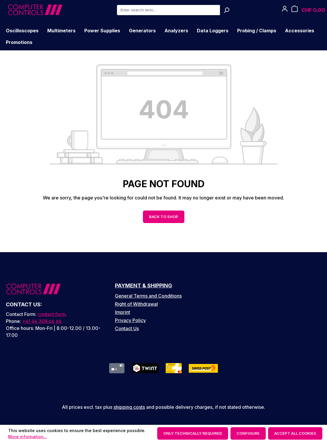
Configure (248, 433)
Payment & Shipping (143, 285)
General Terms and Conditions (148, 296)
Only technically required (192, 433)
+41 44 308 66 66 (42, 321)
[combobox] (168, 10)
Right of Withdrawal (136, 304)
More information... (27, 436)
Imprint (122, 312)
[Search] (226, 10)
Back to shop (163, 216)
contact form (52, 314)
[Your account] (285, 10)
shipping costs (129, 407)
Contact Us (127, 328)
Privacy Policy (130, 320)
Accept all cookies (295, 433)
